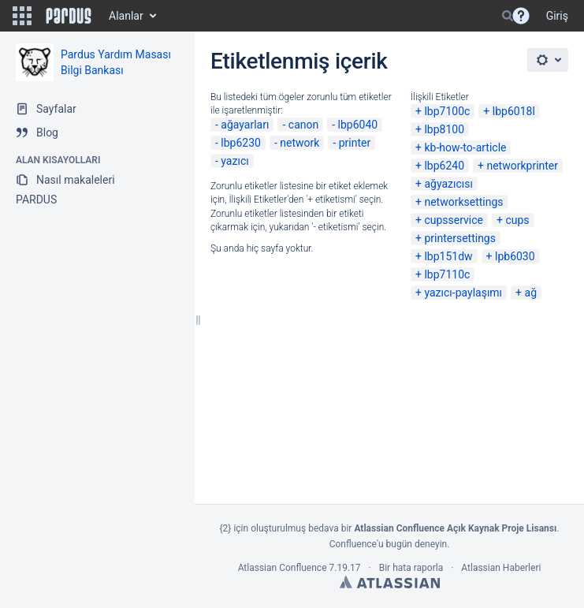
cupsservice (453, 220)
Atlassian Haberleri (501, 567)
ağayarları (245, 124)
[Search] (507, 15)
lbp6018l (514, 111)
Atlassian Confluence (282, 567)
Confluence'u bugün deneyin (388, 544)
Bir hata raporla (411, 567)
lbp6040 (358, 124)
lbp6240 (444, 165)
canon (303, 124)
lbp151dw (448, 256)
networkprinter (522, 165)
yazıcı (234, 161)
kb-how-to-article (465, 147)
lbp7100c (447, 111)
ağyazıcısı (448, 183)
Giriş (557, 15)
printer (355, 142)
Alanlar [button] (126, 15)
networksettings (463, 202)
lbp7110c (447, 274)
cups (517, 220)
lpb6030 (515, 256)
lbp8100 (444, 129)
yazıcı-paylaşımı (463, 292)
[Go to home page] (68, 16)
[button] (22, 16)
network (299, 142)
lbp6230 (241, 142)
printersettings (460, 238)
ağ (531, 292)
